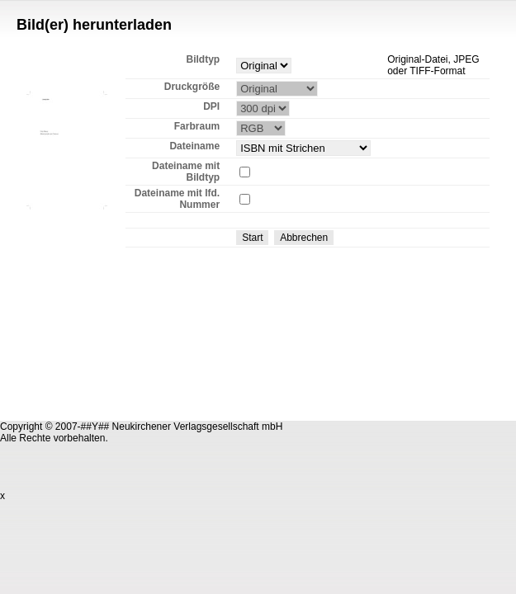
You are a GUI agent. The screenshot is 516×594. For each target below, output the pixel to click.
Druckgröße (192, 86)
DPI (211, 106)
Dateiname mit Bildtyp (186, 171)
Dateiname (194, 146)
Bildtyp (203, 59)
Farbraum (197, 126)
